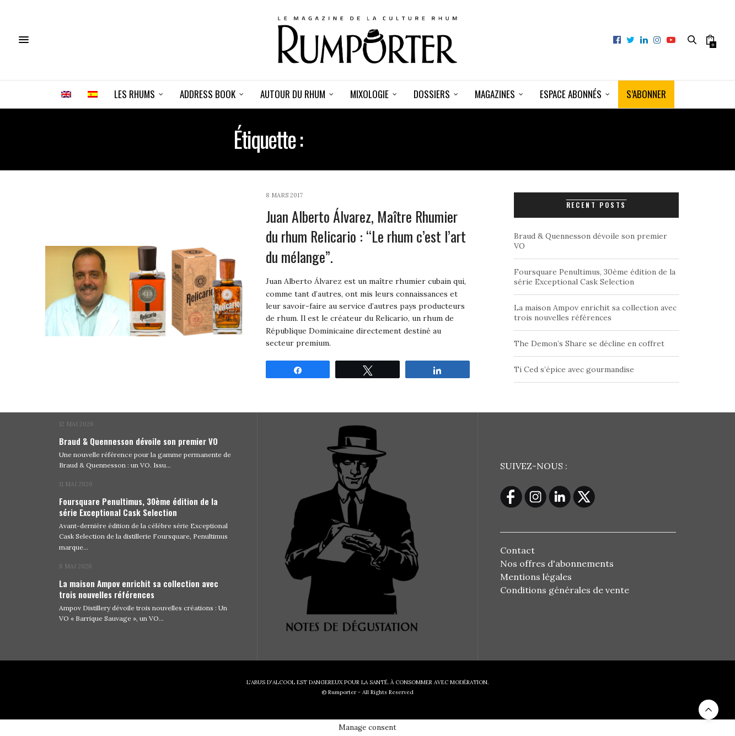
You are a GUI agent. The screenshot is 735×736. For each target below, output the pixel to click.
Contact (517, 550)
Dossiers (432, 94)
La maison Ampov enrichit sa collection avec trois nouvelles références (595, 313)
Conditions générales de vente (564, 589)
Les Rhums (134, 94)
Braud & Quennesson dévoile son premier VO (138, 441)
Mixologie (369, 94)
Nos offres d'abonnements (557, 563)
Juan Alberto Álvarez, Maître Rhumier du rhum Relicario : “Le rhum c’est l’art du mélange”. (366, 236)
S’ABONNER (646, 94)
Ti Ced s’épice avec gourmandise (574, 369)
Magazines (495, 94)
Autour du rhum (292, 94)
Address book (207, 94)
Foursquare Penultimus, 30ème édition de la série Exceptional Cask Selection (594, 277)
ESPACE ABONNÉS (571, 94)
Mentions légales (536, 576)
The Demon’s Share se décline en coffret (589, 343)
